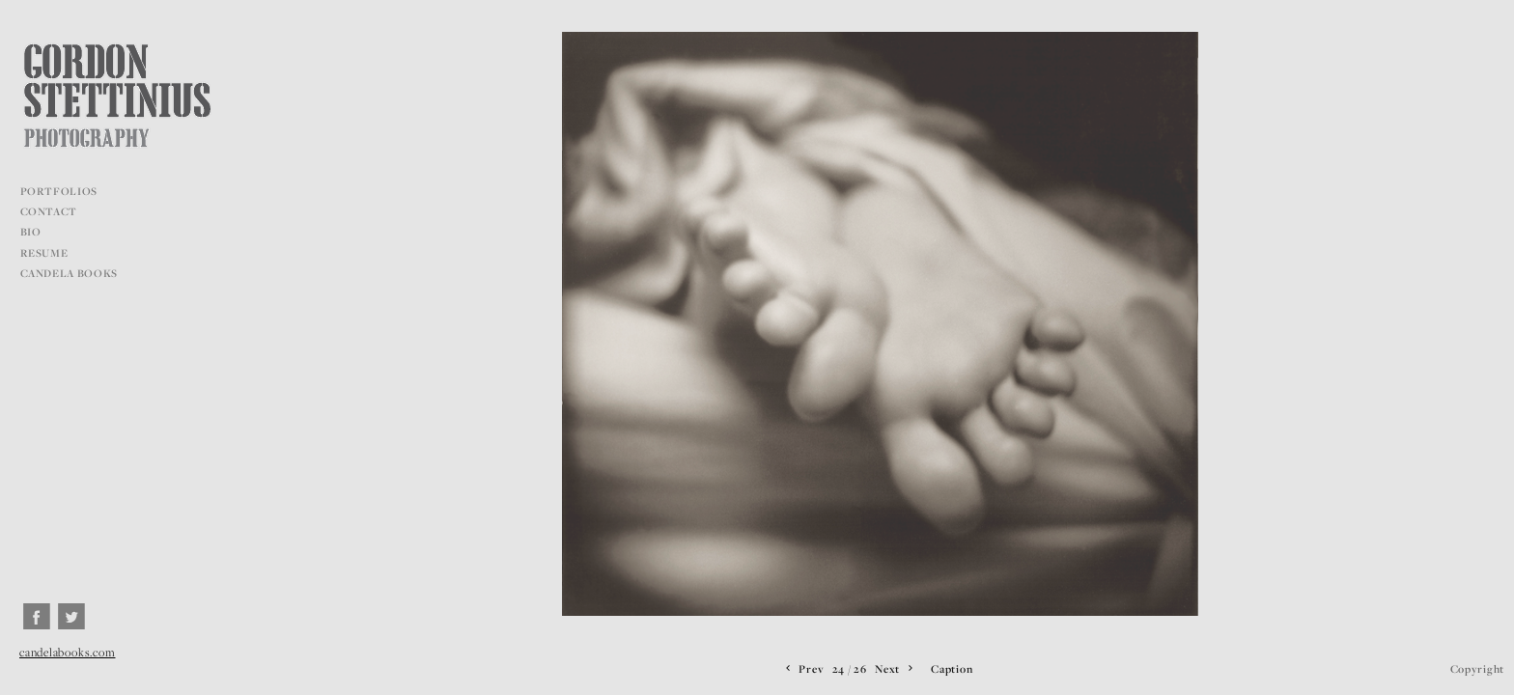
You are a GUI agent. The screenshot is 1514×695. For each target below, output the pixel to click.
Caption (951, 668)
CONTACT (49, 211)
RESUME (44, 253)
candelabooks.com (67, 652)
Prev (803, 669)
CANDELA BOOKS (69, 273)
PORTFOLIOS (66, 191)
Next (895, 669)
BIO (31, 231)
